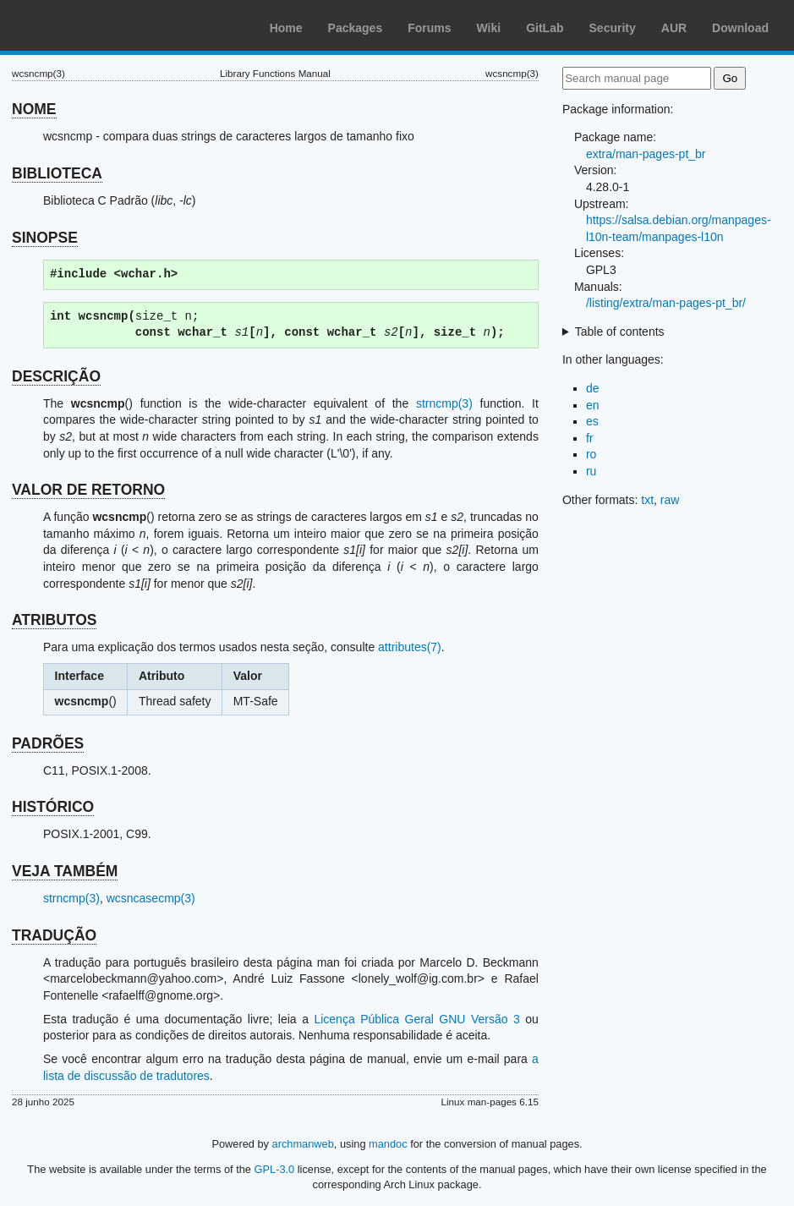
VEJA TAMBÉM (65, 871)
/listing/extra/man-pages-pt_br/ (666, 303)
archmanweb (303, 1143)
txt (647, 500)
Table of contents (620, 331)
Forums (429, 28)
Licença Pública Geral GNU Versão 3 (416, 1019)
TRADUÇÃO (54, 935)
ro (591, 454)
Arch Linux (93, 25)
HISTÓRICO (53, 806)
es (592, 421)
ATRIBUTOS (54, 619)
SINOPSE (45, 237)
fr (590, 438)
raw (670, 500)
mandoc (388, 1143)
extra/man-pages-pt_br (646, 154)
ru (591, 471)
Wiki (489, 28)
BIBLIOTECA (57, 173)
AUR (674, 28)
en (593, 405)
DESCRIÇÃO (56, 376)
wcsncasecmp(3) (151, 898)
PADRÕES (48, 743)
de (593, 388)
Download (740, 28)
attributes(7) (409, 647)
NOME (34, 109)
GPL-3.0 (275, 1169)
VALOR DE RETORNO (88, 489)
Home (286, 28)
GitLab (544, 28)
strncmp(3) (444, 403)
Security (612, 28)
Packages (355, 28)
